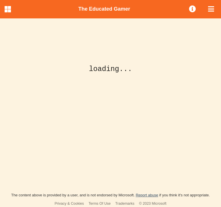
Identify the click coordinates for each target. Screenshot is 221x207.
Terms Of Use (100, 204)
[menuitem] (193, 9)
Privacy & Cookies (69, 204)
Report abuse (147, 195)
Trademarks (125, 204)
